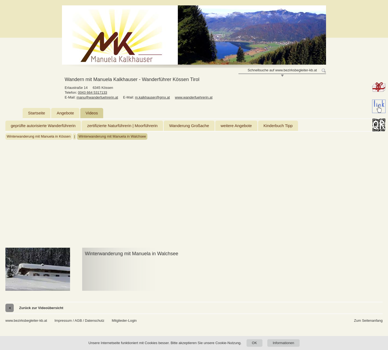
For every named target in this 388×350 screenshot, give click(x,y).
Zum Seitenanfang (368, 320)
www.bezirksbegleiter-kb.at (26, 320)
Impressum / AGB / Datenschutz (79, 320)
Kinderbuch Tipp (278, 125)
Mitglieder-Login (124, 320)
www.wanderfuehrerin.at (193, 97)
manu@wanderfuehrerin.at (97, 97)
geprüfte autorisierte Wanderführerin (43, 125)
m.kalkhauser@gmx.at (152, 97)
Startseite (36, 113)
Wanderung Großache (189, 125)
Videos (92, 113)
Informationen (283, 343)
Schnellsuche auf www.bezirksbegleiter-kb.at (282, 70)
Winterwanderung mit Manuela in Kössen (39, 136)
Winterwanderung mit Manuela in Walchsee (112, 136)
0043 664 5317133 (92, 92)
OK (254, 343)
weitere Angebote (236, 125)
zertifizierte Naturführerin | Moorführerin (122, 125)
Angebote (65, 113)
